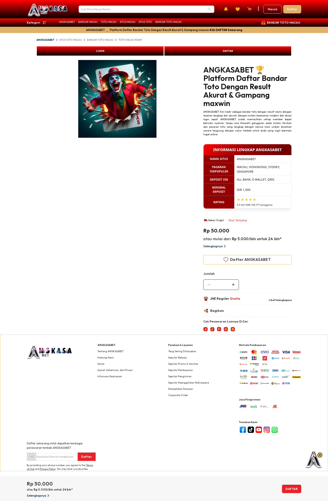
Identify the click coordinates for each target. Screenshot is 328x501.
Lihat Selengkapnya (280, 300)
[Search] (209, 9)
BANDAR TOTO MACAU (168, 21)
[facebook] (243, 430)
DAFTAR (228, 50)
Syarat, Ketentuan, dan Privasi (115, 370)
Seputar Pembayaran (180, 370)
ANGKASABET (67, 21)
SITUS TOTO (145, 21)
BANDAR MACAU (87, 21)
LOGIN (100, 50)
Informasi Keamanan (109, 376)
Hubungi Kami (105, 357)
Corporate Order (178, 395)
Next (160, 99)
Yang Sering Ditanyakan (182, 351)
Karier (101, 363)
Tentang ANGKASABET (110, 351)
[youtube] (259, 430)
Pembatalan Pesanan (180, 388)
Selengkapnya (215, 246)
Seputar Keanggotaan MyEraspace (188, 382)
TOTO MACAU (109, 21)
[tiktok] (251, 430)
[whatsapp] (275, 430)
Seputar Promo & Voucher (183, 363)
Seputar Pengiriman (180, 376)
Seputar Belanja (177, 357)
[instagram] (267, 430)
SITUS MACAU (127, 21)
